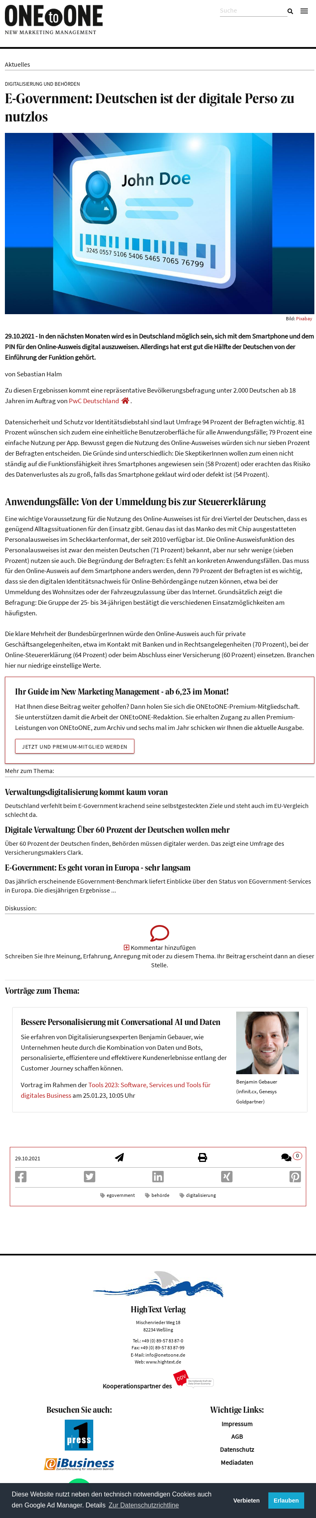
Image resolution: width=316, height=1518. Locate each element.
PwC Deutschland (94, 400)
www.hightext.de (163, 1362)
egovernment (121, 1195)
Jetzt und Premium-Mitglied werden (74, 746)
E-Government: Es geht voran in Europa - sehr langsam (98, 868)
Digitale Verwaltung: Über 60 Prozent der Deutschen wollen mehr (117, 830)
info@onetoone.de (165, 1355)
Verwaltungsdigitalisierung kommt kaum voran (86, 792)
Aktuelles (17, 64)
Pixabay (304, 318)
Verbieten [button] (246, 1500)
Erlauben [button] (286, 1500)
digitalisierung (201, 1195)
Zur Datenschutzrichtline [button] (144, 1505)
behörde (160, 1195)
